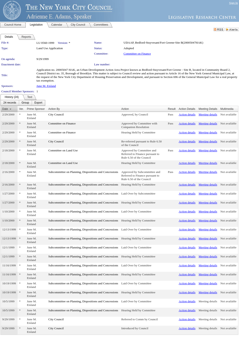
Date (5, 109)
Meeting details (208, 114)
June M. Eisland (46, 86)
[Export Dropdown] (38, 103)
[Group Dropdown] (25, 103)
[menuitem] (10, 103)
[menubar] (22, 103)
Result (172, 109)
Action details (187, 114)
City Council (56, 114)
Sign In (233, 2)
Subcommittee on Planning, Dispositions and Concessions (83, 172)
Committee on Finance (137, 53)
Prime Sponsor (36, 109)
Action (125, 109)
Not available (228, 114)
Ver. (21, 109)
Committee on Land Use (63, 150)
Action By (54, 109)
